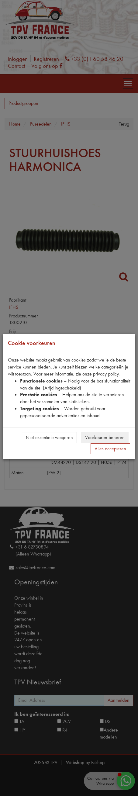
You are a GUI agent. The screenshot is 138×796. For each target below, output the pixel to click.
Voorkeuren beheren (105, 437)
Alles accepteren (110, 448)
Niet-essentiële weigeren (49, 437)
